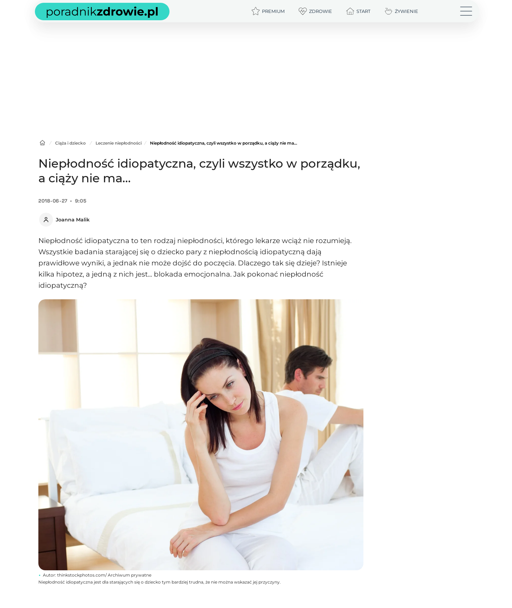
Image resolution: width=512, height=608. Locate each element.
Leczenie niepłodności (119, 143)
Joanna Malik (73, 219)
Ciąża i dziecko (70, 143)
